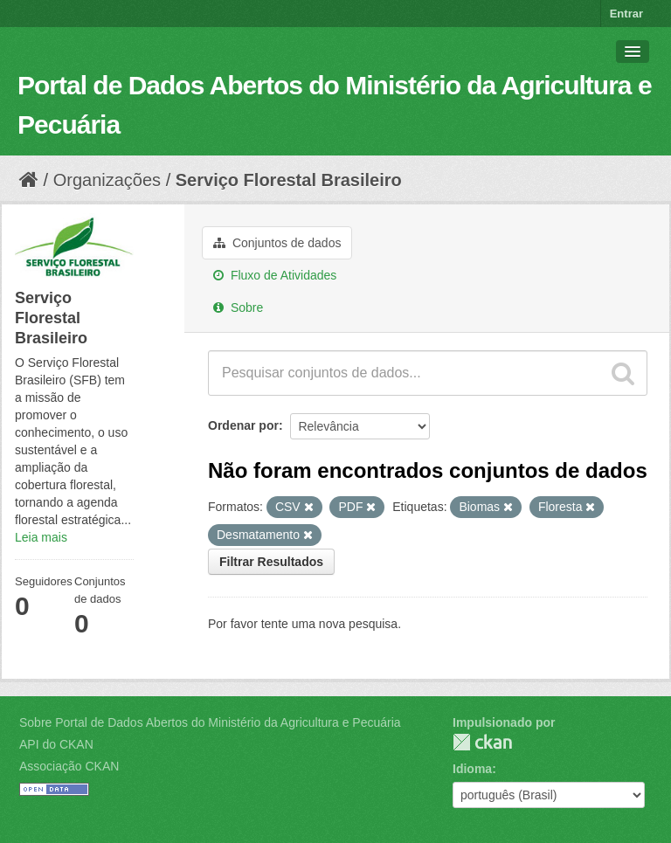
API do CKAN (56, 744)
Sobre (238, 307)
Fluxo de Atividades (274, 275)
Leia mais (41, 537)
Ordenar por (243, 425)
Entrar (626, 13)
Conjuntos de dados (277, 243)
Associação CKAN (69, 766)
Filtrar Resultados (271, 562)
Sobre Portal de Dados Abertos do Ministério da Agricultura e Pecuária (210, 722)
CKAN (482, 742)
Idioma (472, 769)
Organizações (107, 180)
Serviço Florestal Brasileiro (289, 180)
